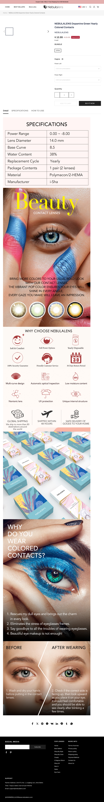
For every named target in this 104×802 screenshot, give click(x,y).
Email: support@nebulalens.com (15, 788)
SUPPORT (9, 778)
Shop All (57, 763)
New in (56, 766)
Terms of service (73, 745)
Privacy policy (72, 748)
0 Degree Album (59, 760)
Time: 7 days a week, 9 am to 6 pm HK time (18, 785)
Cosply (56, 757)
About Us (71, 763)
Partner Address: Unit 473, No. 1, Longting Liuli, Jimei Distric (24, 782)
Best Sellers (58, 748)
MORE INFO (72, 741)
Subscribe (37, 747)
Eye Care (57, 772)
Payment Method (73, 757)
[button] (4, 29)
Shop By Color (58, 754)
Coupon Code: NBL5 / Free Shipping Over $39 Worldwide (52, 2)
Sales (56, 769)
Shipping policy (73, 754)
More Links (32, 7)
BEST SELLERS (19, 7)
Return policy (72, 751)
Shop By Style (58, 751)
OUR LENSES (59, 741)
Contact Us (71, 760)
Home (5, 13)
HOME (7, 7)
